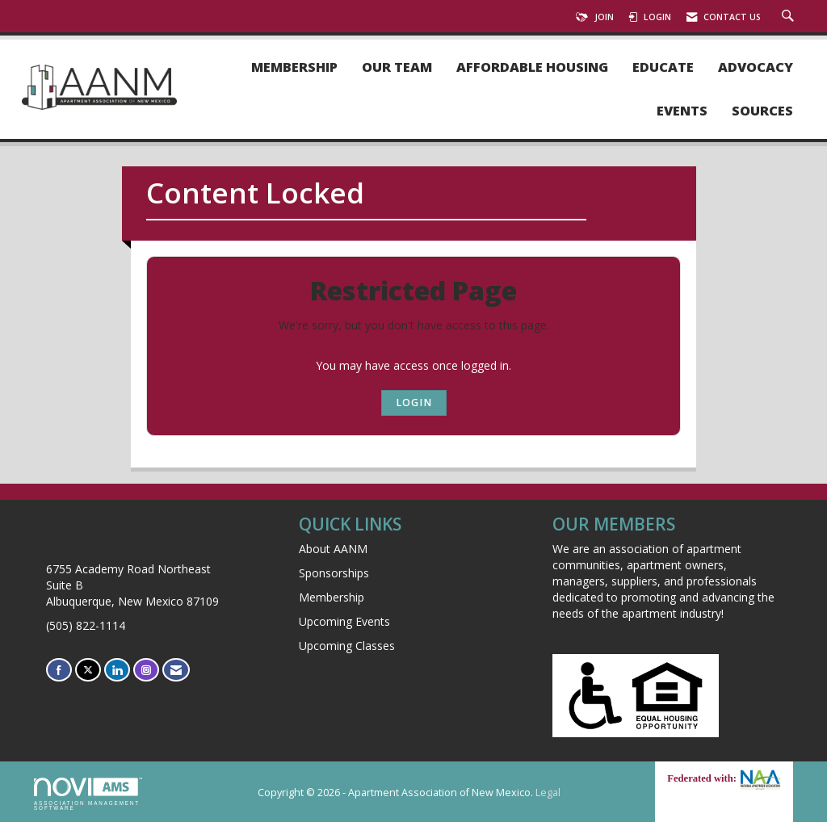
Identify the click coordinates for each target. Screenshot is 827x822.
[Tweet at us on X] (88, 670)
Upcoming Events (344, 621)
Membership (294, 67)
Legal (547, 792)
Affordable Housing (532, 67)
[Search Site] (790, 17)
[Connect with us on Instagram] (146, 670)
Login (414, 402)
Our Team (397, 67)
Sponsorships (334, 573)
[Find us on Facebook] (59, 670)
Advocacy (755, 67)
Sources (762, 111)
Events (682, 111)
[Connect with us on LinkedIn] (117, 670)
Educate (663, 67)
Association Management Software (88, 795)
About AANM (333, 548)
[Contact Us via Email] (176, 670)
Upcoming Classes (347, 645)
